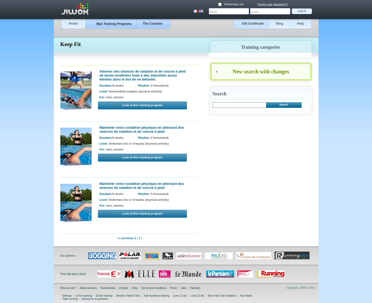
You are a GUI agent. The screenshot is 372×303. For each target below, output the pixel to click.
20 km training (104, 295)
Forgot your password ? (273, 4)
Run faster (246, 295)
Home (73, 23)
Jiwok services (88, 288)
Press (173, 288)
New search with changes (260, 71)
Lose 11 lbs (180, 295)
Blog (279, 23)
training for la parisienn (95, 298)
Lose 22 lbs (197, 295)
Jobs (183, 288)
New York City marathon (222, 295)
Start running (70, 298)
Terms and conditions (154, 288)
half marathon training (156, 295)
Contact (123, 288)
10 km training (84, 295)
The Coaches (153, 23)
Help (300, 23)
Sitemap (66, 295)
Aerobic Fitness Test (128, 295)
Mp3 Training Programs (114, 24)
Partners (194, 288)
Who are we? (68, 288)
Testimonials (108, 288)
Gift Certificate (253, 23)
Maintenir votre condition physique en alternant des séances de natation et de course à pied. (142, 129)
